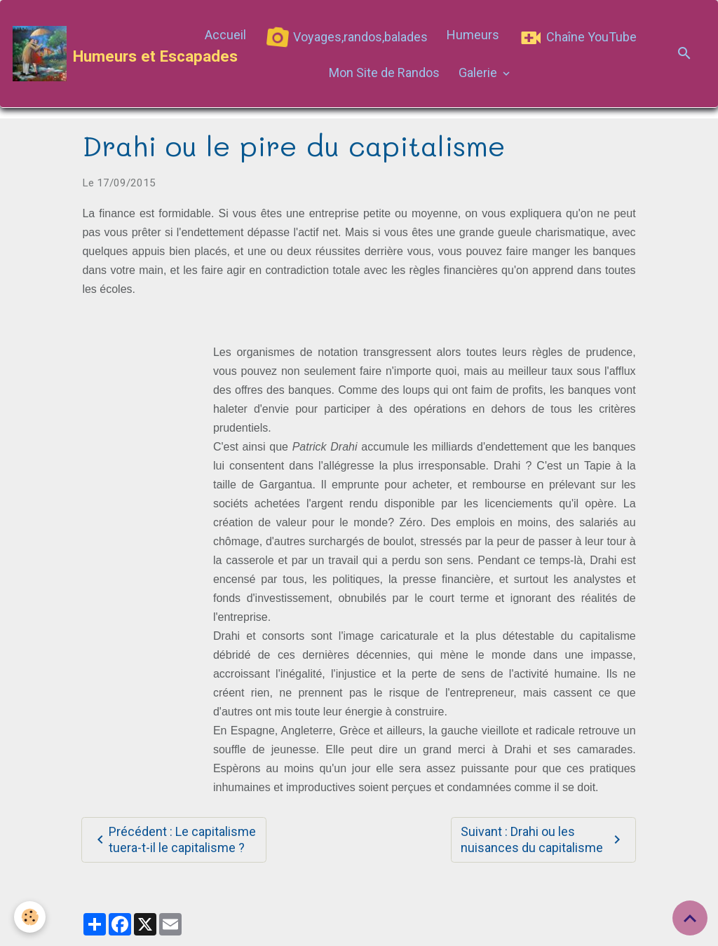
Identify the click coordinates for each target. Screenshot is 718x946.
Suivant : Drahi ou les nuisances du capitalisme (543, 839)
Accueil (225, 34)
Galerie (479, 72)
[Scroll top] (689, 917)
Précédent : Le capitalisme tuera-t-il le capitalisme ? (174, 839)
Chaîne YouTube (577, 37)
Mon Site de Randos (384, 72)
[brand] (98, 54)
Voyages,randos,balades (346, 38)
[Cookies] (30, 917)
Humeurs (473, 34)
